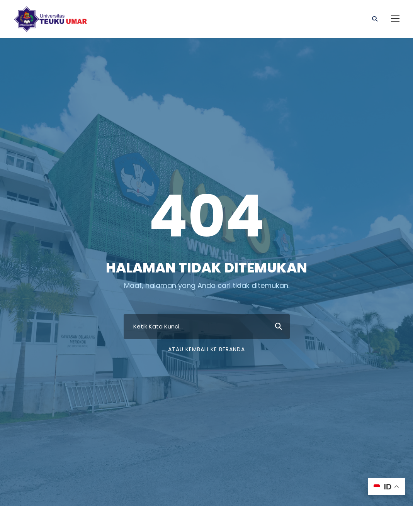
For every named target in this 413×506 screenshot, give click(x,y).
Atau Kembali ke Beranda (206, 349)
